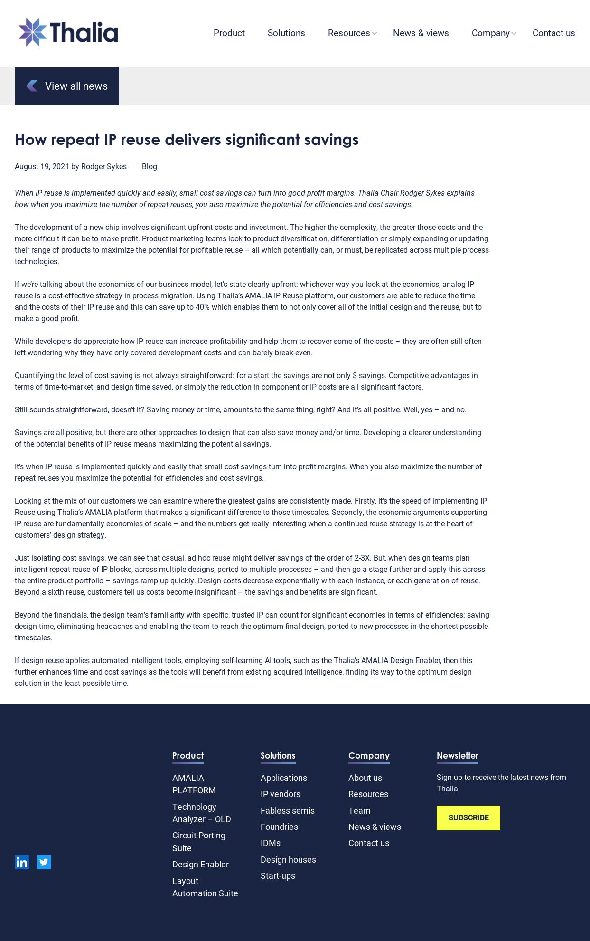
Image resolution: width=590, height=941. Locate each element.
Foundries (279, 826)
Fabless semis (288, 810)
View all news (67, 86)
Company (491, 32)
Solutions (286, 32)
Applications (284, 777)
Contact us (554, 32)
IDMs (271, 842)
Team (359, 810)
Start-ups (278, 875)
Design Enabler (200, 864)
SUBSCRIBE (469, 817)
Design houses (288, 859)
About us (365, 777)
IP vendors (280, 793)
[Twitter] (44, 863)
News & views (421, 32)
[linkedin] (22, 863)
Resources (349, 32)
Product (229, 32)
